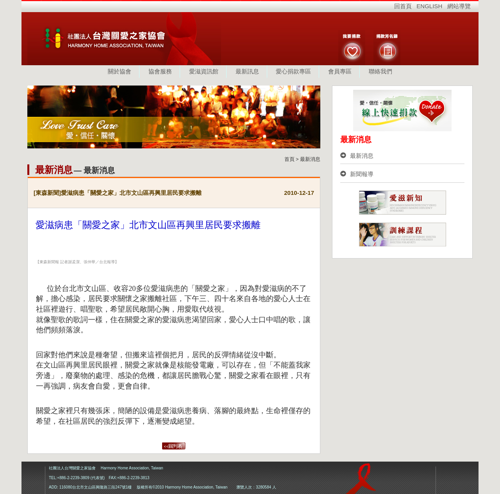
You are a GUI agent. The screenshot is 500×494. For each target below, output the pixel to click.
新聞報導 (356, 174)
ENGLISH (429, 6)
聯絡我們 (380, 71)
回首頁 (403, 6)
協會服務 (160, 71)
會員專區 (340, 71)
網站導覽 (459, 6)
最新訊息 (247, 71)
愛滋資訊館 (203, 71)
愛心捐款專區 (293, 71)
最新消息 (356, 155)
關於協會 (119, 71)
